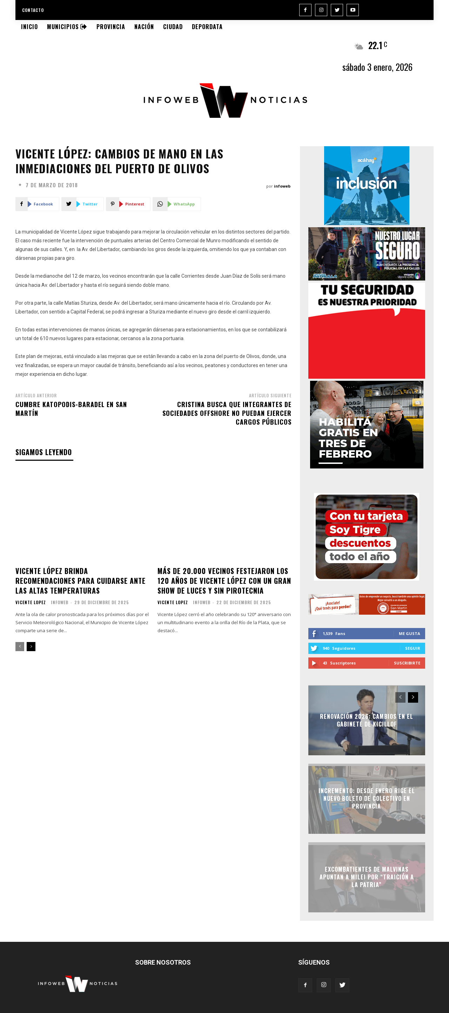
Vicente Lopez (30, 602)
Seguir (412, 648)
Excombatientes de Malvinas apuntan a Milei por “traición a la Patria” (367, 877)
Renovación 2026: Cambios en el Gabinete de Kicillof (366, 720)
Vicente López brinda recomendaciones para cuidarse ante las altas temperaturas (80, 581)
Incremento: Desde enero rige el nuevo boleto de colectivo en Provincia (367, 798)
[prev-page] (19, 646)
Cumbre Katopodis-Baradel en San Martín (71, 409)
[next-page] (31, 646)
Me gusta (409, 633)
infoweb (282, 186)
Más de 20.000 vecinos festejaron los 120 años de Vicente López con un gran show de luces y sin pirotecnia (224, 581)
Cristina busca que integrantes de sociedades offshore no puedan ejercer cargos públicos (226, 413)
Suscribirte (407, 663)
